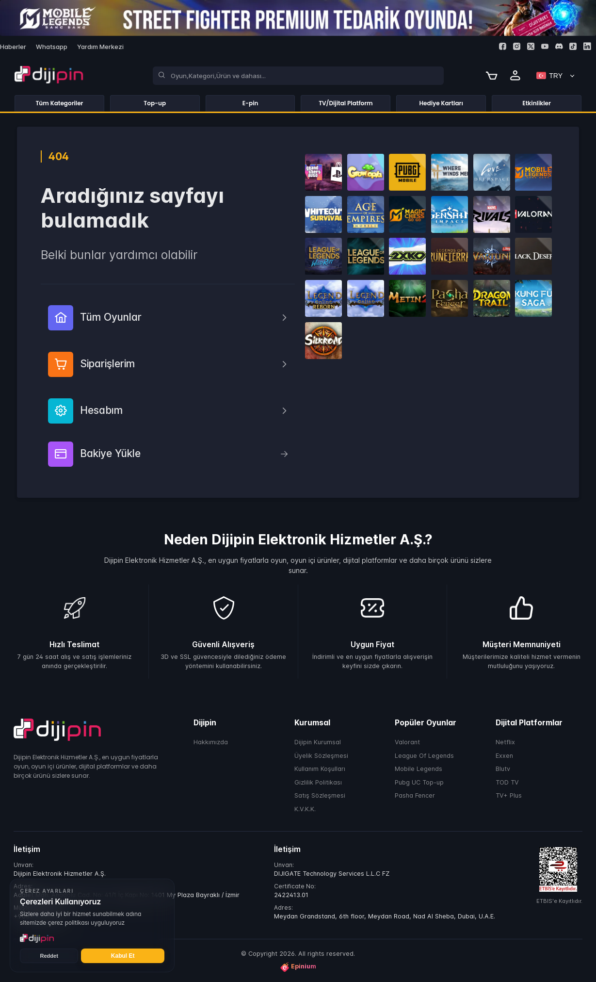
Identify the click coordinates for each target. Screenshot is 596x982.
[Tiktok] (573, 46)
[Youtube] (544, 46)
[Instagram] (516, 46)
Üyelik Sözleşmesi (321, 755)
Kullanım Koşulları (319, 769)
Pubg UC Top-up (419, 782)
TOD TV (507, 782)
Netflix (505, 742)
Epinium (298, 967)
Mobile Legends (418, 769)
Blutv (503, 769)
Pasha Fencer (415, 796)
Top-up (155, 103)
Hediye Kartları (441, 103)
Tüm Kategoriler (59, 103)
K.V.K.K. (305, 809)
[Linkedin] (587, 46)
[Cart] (491, 76)
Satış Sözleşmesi (319, 796)
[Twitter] (530, 46)
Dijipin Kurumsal (317, 742)
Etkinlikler (536, 103)
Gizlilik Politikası (318, 782)
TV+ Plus (509, 796)
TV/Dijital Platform (346, 103)
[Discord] (559, 46)
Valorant (407, 742)
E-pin (250, 103)
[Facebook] (502, 46)
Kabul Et (123, 955)
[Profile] (515, 75)
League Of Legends (424, 755)
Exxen (504, 755)
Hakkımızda (210, 742)
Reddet (49, 956)
